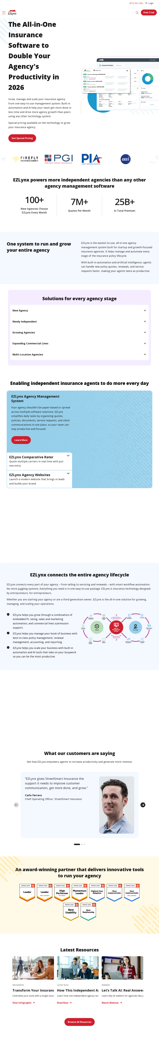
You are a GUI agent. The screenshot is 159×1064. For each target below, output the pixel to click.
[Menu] (4, 12)
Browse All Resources (79, 1021)
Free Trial (149, 12)
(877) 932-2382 (136, 3)
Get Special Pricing (22, 138)
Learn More (21, 440)
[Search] (137, 12)
